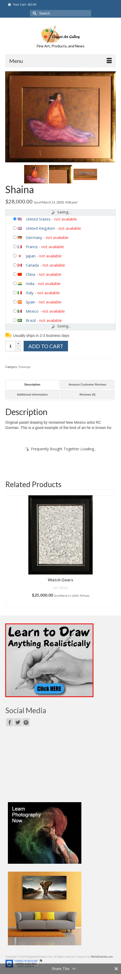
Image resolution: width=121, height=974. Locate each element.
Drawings (25, 366)
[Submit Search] (34, 13)
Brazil (31, 320)
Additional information (32, 394)
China (30, 274)
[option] (60, 551)
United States (38, 219)
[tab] (32, 384)
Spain (30, 301)
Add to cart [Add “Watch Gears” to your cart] (60, 603)
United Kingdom (40, 228)
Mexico (32, 311)
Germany (34, 237)
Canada (32, 265)
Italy (30, 292)
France (32, 246)
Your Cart (22, 4)
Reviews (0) (88, 394)
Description (32, 384)
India (30, 283)
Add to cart (45, 346)
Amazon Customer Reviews (87, 384)
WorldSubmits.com (102, 956)
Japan (30, 255)
